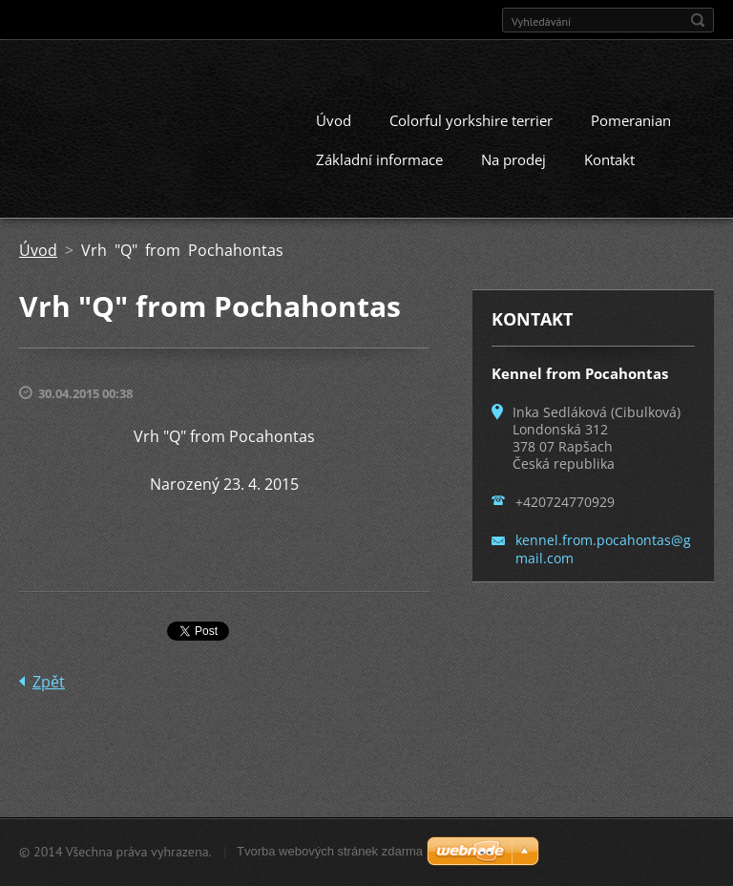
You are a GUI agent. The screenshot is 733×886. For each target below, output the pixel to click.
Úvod (333, 120)
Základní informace (379, 159)
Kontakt (609, 159)
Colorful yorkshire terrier (471, 120)
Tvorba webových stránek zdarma (330, 851)
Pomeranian (631, 120)
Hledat (697, 20)
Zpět (48, 681)
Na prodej (513, 159)
